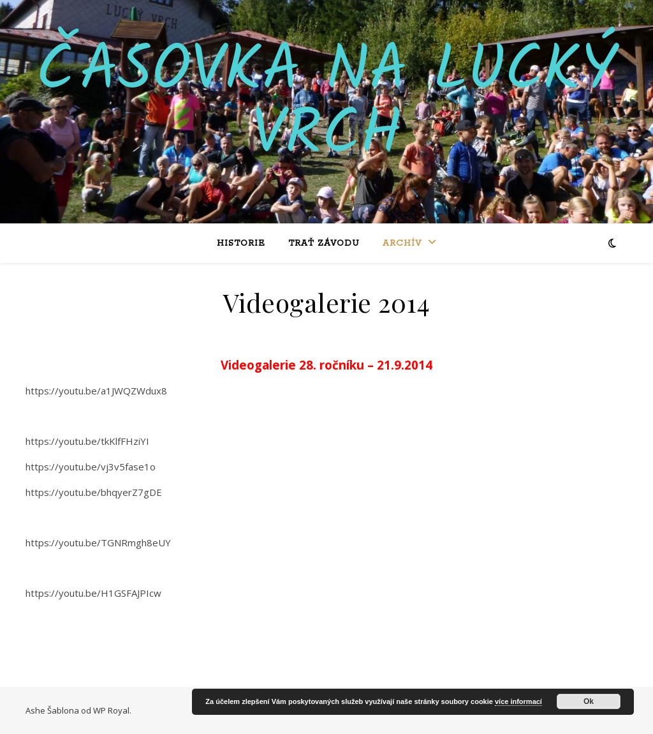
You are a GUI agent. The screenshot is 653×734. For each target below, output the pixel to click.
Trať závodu (324, 243)
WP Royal (111, 710)
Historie (241, 243)
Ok (588, 701)
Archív (402, 243)
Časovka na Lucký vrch (326, 104)
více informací (518, 701)
